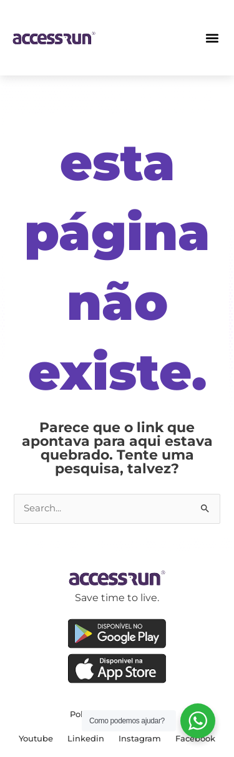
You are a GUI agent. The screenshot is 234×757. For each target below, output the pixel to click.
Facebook (195, 738)
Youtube (36, 738)
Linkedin (85, 738)
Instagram (140, 738)
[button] (212, 37)
